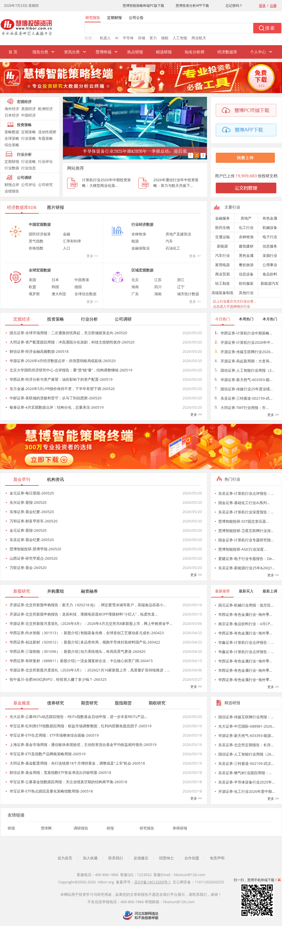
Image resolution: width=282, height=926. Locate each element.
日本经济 (12, 115)
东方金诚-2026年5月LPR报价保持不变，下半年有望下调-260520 (62, 388)
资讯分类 (72, 51)
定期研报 (12, 161)
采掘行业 (270, 255)
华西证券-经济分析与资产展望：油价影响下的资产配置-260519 (61, 379)
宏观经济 (24, 101)
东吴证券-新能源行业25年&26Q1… (246, 567)
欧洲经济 (45, 108)
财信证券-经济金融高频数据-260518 (39, 351)
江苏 (158, 279)
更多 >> (92, 255)
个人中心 (258, 51)
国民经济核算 (40, 234)
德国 (78, 286)
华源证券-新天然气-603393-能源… (246, 735)
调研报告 (81, 828)
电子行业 (270, 236)
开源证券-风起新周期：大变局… (243, 360)
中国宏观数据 (40, 224)
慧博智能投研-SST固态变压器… (243, 521)
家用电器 (222, 264)
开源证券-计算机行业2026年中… (244, 342)
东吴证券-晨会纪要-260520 (32, 539)
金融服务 (222, 218)
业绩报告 (12, 191)
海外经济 (12, 108)
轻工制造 (222, 283)
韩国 (55, 286)
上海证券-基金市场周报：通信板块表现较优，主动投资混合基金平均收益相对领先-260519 (83, 744)
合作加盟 (191, 858)
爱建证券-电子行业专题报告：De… (246, 558)
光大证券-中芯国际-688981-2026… (246, 726)
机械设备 (270, 227)
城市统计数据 (188, 293)
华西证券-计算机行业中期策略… (243, 333)
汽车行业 (222, 255)
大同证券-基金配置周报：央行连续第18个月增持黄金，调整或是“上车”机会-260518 (77, 763)
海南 (135, 286)
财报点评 (12, 184)
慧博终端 (103, 51)
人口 (66, 248)
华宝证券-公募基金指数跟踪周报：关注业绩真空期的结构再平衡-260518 (68, 781)
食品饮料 (270, 274)
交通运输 (222, 236)
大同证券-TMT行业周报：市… (241, 407)
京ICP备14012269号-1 (152, 882)
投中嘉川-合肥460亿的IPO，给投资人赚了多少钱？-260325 (58, 679)
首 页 (12, 51)
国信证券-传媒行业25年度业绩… (244, 388)
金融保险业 (140, 248)
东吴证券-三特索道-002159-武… (243, 398)
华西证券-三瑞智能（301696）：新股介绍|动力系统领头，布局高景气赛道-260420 (78, 651)
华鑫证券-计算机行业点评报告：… (246, 642)
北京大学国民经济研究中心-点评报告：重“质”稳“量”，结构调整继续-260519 (71, 370)
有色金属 (270, 218)
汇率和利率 (72, 241)
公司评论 (28, 184)
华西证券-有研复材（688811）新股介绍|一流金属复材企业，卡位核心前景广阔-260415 (81, 660)
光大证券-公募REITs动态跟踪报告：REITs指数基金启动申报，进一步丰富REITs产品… (78, 716)
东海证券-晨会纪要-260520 (32, 511)
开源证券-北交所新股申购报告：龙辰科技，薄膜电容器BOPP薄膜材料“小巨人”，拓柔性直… (84, 614)
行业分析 (24, 154)
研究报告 (147, 828)
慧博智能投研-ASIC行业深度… (242, 549)
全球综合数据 (85, 293)
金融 (66, 234)
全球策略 (12, 138)
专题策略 (45, 138)
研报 (11, 828)
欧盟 (32, 286)
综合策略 (12, 144)
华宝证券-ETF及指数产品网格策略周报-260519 (47, 753)
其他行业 (246, 292)
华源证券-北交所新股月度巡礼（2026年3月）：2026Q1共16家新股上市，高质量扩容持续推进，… (90, 670)
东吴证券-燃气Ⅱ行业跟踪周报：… (245, 772)
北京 (135, 279)
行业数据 (12, 167)
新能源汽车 (270, 283)
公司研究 (45, 184)
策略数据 (12, 131)
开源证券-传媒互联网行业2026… (244, 351)
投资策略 (24, 124)
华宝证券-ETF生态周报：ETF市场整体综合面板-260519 (54, 735)
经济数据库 (227, 51)
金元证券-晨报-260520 (28, 530)
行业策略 (28, 138)
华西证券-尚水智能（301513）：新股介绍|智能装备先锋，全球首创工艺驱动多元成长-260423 (87, 632)
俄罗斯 (34, 293)
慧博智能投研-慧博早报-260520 (35, 548)
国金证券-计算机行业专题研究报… (246, 539)
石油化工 (173, 248)
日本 (55, 279)
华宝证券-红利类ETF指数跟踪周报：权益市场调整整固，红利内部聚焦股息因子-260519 (80, 725)
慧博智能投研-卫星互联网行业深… (246, 530)
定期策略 (28, 131)
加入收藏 (90, 858)
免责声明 (217, 858)
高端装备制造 (222, 292)
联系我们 (115, 858)
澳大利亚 (59, 293)
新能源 (222, 246)
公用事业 (270, 264)
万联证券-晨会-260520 (28, 567)
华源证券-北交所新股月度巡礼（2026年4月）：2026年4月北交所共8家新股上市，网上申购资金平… (91, 623)
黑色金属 (246, 255)
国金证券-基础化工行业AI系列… (244, 502)
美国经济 (28, 108)
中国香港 (81, 279)
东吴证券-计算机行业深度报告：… (246, 512)
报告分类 (40, 51)
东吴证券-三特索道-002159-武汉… (246, 763)
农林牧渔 (138, 234)
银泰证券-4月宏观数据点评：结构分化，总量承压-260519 (56, 407)
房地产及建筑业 (178, 234)
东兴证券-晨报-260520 (28, 502)
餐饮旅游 (246, 264)
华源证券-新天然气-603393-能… (243, 379)
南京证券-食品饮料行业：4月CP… (245, 623)
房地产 (246, 218)
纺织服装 (246, 283)
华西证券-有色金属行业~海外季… (245, 614)
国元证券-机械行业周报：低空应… (246, 605)
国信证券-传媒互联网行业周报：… (246, 716)
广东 (135, 293)
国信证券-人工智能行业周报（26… (246, 754)
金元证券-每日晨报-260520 (32, 493)
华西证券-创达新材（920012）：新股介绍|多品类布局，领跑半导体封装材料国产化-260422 (85, 642)
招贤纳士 (166, 858)
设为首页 (65, 858)
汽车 (169, 241)
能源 (135, 241)
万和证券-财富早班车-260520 (34, 521)
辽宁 (180, 286)
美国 (32, 279)
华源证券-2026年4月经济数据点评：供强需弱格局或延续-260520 (63, 360)
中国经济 (28, 115)
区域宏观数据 (142, 270)
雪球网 (46, 828)
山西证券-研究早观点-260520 (34, 558)
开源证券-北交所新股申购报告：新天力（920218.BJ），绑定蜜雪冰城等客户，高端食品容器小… (88, 604)
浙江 (180, 279)
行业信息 (28, 167)
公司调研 (24, 177)
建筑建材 (246, 246)
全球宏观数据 (40, 270)
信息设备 (246, 274)
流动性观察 (47, 131)
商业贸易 (222, 274)
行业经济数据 (142, 224)
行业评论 (45, 161)
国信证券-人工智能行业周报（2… (244, 370)
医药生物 (222, 227)
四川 (158, 286)
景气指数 (36, 241)
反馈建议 (141, 858)
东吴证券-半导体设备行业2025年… (246, 782)
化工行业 (246, 227)
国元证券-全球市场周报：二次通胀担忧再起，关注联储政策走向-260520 (68, 332)
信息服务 (270, 246)
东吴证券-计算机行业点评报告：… (246, 493)
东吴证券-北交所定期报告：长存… (246, 744)
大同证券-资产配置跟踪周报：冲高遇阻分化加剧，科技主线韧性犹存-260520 (72, 342)
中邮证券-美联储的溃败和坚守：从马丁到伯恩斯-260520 (56, 397)
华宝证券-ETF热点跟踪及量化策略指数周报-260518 (51, 791)
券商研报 (180, 828)
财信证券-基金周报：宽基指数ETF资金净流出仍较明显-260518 (60, 772)
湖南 (158, 293)
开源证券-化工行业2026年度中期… (246, 791)
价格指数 (36, 248)
